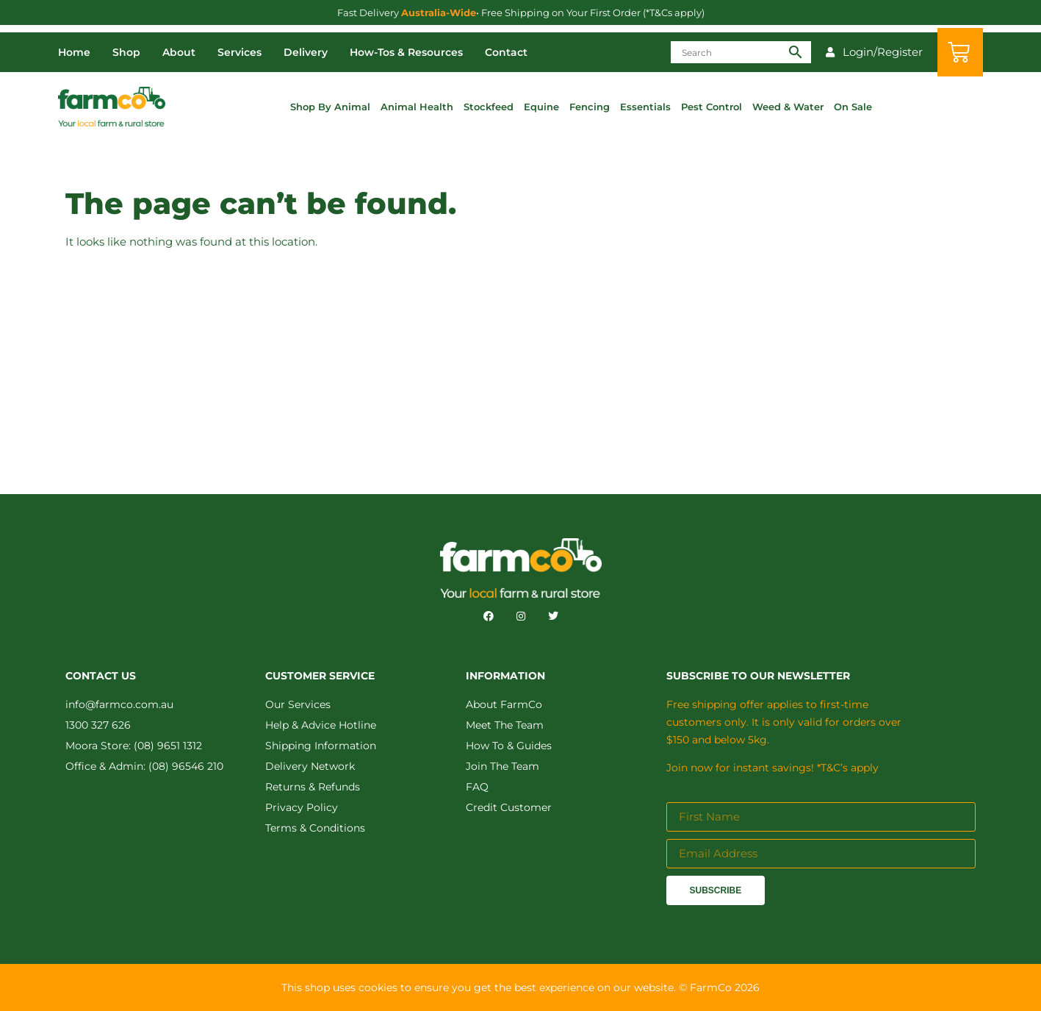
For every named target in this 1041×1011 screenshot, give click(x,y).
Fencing (589, 106)
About (178, 52)
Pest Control (711, 106)
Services (239, 52)
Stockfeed (489, 106)
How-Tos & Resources (406, 52)
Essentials (645, 106)
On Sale (853, 106)
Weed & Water (788, 106)
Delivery (306, 52)
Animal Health (417, 106)
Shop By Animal (330, 106)
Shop (126, 52)
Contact (506, 52)
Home (74, 52)
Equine (541, 106)
